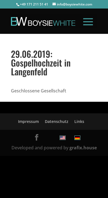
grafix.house (83, 148)
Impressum (28, 121)
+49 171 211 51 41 (34, 4)
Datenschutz (56, 121)
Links (79, 121)
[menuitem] (63, 138)
